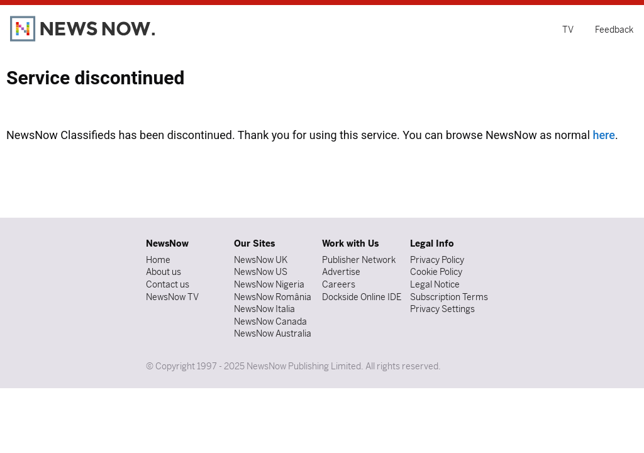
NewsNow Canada (270, 321)
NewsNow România (272, 297)
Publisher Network (359, 260)
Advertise (341, 271)
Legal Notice (435, 284)
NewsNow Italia (264, 309)
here (603, 135)
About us (163, 271)
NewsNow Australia (272, 333)
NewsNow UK (260, 260)
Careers (338, 284)
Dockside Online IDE (361, 297)
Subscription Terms (449, 297)
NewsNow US (260, 271)
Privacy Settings (442, 309)
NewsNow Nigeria (269, 284)
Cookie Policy (436, 271)
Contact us (167, 284)
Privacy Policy (437, 260)
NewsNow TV (172, 297)
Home (158, 260)
